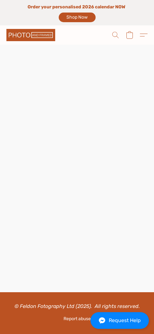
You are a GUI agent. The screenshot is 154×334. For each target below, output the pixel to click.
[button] (77, 17)
